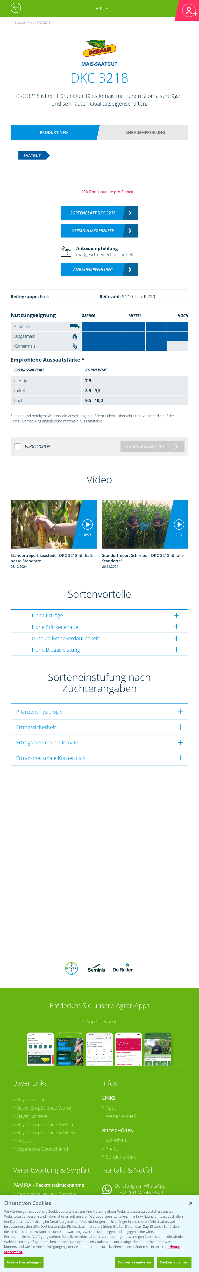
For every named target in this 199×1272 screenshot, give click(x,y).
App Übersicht (101, 987)
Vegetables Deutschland (42, 1115)
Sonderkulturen (122, 1123)
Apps (111, 1074)
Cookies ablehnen (174, 1262)
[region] (99, 1233)
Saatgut (114, 1114)
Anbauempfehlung (145, 132)
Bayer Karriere (32, 1082)
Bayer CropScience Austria (45, 1090)
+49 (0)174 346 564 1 (142, 1158)
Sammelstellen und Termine (46, 1160)
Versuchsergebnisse (93, 230)
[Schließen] (190, 1203)
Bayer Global (30, 1065)
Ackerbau (116, 1106)
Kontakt (117, 1172)
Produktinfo (54, 132)
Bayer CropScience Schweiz (46, 1098)
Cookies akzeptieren (134, 1262)
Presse (24, 1107)
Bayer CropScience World (44, 1074)
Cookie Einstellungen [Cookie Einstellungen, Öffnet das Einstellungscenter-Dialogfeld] (24, 1262)
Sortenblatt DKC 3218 (93, 213)
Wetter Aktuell (121, 1082)
